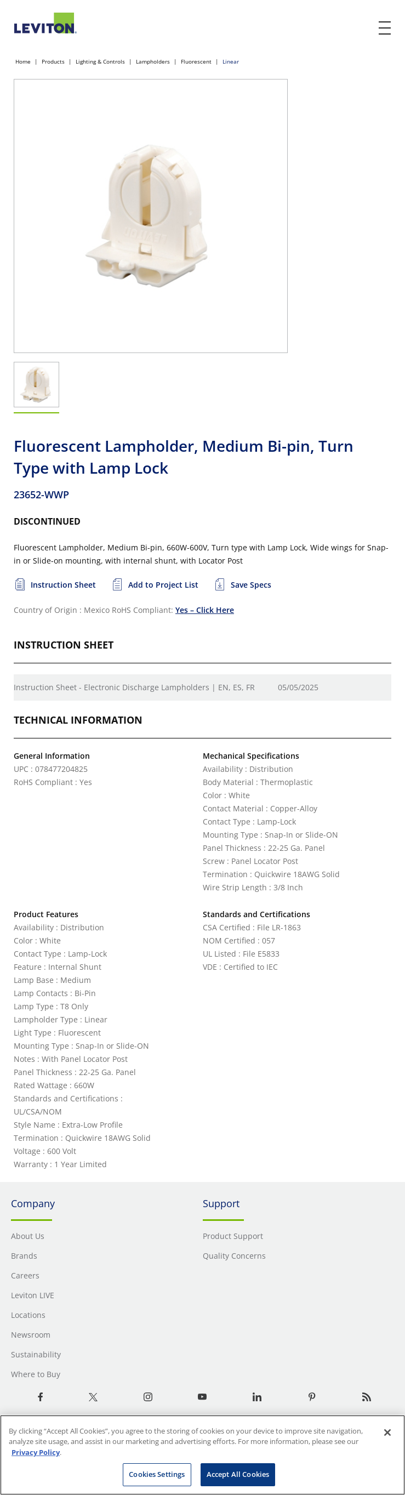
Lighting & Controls (100, 61)
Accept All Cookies (238, 1474)
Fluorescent (196, 61)
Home (23, 61)
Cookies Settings (157, 1474)
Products (53, 61)
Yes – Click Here (204, 610)
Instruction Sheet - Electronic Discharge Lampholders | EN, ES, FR (134, 687)
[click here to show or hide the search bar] (362, 28)
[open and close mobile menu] (385, 28)
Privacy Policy (36, 1452)
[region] (202, 1455)
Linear (231, 61)
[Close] (387, 1432)
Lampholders (153, 61)
